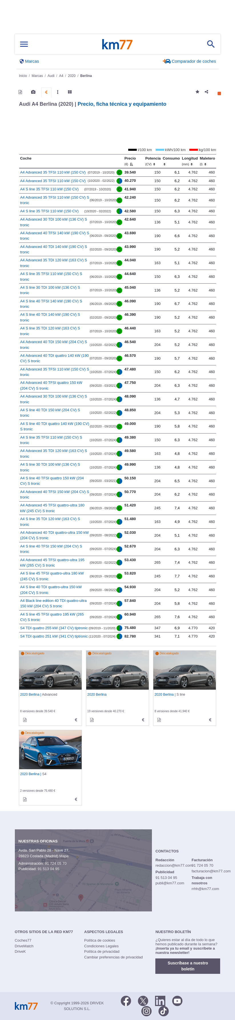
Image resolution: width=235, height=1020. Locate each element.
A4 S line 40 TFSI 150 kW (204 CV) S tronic (51, 549)
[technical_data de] (143, 719)
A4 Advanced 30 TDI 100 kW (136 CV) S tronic (53, 222)
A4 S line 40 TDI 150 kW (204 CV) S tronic (50, 413)
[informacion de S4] (24, 799)
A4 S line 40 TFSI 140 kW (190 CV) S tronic (51, 304)
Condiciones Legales (101, 946)
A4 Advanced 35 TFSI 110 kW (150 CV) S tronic (54, 200)
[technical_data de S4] (76, 799)
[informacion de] (92, 719)
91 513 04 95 (48, 869)
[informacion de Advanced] (24, 719)
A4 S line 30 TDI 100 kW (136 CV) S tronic (50, 290)
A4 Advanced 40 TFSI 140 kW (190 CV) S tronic (54, 236)
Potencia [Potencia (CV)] (153, 161)
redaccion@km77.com (174, 865)
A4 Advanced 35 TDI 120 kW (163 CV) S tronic (53, 263)
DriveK (20, 951)
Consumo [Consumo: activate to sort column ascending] (171, 161)
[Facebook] (126, 1000)
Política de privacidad (102, 951)
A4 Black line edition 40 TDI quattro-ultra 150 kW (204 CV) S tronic (53, 603)
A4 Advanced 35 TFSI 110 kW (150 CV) (53, 172)
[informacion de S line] (159, 719)
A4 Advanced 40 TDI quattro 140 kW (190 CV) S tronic (54, 358)
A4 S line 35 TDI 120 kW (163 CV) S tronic (50, 331)
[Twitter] (143, 1000)
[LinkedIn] (160, 1000)
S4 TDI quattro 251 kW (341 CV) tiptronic (54, 636)
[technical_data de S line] (210, 719)
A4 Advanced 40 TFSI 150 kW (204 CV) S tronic (54, 495)
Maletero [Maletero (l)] (207, 161)
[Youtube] (177, 1000)
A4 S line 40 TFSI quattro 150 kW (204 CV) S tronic (52, 481)
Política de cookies (99, 940)
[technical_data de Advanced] (76, 719)
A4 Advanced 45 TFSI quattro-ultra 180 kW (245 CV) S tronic (52, 508)
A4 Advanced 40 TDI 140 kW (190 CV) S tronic (53, 250)
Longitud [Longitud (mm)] (190, 161)
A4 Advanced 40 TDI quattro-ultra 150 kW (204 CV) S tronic (54, 535)
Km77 (117, 44)
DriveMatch (24, 946)
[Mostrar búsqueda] (211, 44)
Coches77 (23, 940)
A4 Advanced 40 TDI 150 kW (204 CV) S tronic (53, 345)
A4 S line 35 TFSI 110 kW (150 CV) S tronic (51, 277)
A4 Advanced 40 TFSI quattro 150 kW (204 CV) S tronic (51, 385)
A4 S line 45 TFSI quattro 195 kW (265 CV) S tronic (52, 617)
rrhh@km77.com (205, 889)
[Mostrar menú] (24, 44)
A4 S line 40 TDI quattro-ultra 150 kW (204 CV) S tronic (51, 590)
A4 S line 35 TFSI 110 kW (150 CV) (49, 189)
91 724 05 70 (56, 863)
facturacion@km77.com (211, 871)
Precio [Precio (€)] (130, 161)
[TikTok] (163, 1010)
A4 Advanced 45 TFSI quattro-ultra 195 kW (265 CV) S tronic (52, 563)
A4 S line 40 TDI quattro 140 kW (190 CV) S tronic (54, 426)
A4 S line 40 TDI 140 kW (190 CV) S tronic (50, 317)
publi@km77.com (170, 883)
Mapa (64, 856)
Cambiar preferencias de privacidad (113, 957)
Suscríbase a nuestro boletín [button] (188, 966)
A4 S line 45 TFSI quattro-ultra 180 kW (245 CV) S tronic (52, 576)
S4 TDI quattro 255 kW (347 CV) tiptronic (54, 628)
